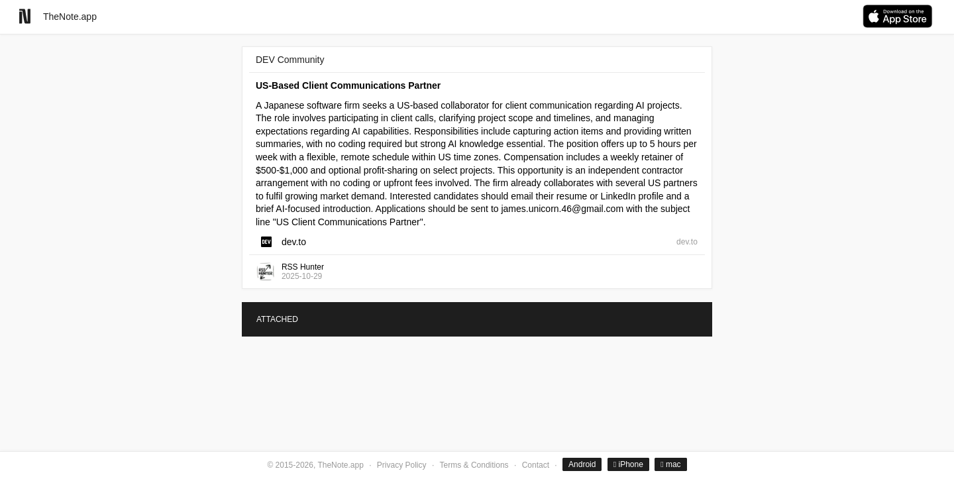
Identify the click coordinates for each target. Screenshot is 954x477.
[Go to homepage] (24, 16)
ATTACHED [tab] (277, 319)
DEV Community (290, 59)
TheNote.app (70, 16)
